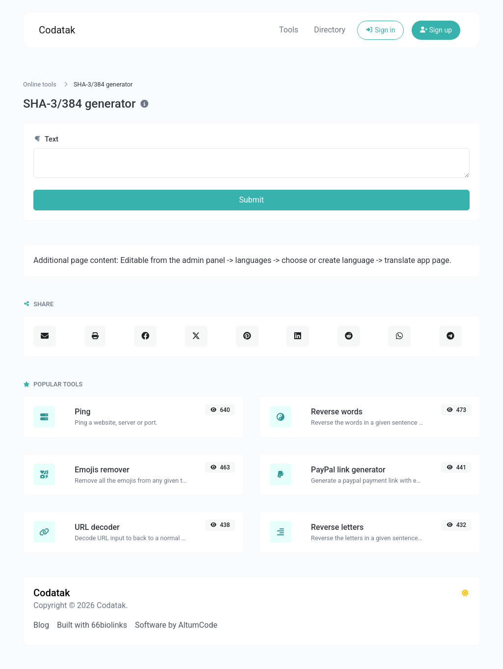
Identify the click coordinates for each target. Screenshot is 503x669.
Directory (329, 29)
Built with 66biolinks (92, 625)
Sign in (380, 30)
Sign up (436, 30)
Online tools (39, 84)
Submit (251, 199)
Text (45, 139)
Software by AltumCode (176, 625)
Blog (41, 625)
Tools (288, 29)
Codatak (57, 30)
